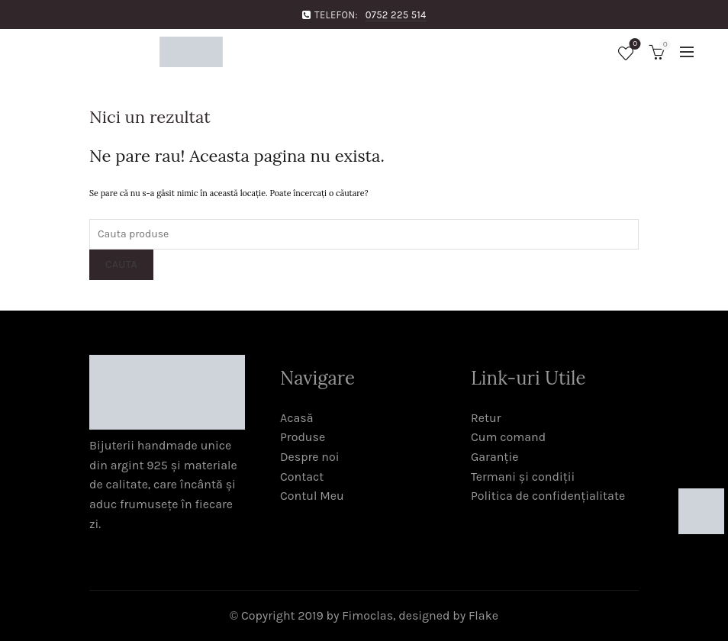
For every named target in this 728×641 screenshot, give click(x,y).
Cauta (121, 264)
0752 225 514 (396, 15)
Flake (483, 615)
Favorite (634, 46)
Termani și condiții (523, 476)
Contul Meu (312, 495)
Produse (302, 437)
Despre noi (310, 456)
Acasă (296, 418)
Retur (486, 418)
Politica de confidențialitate (548, 495)
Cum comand (508, 437)
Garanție (494, 456)
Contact (302, 476)
